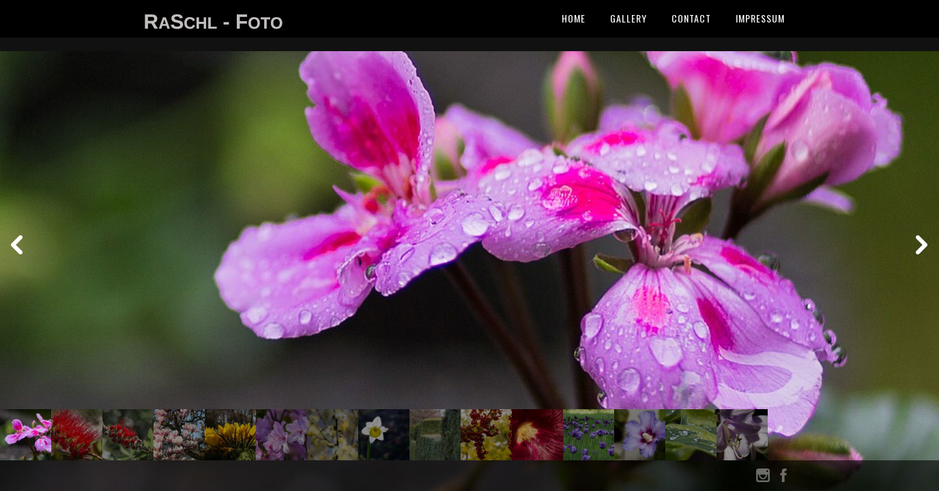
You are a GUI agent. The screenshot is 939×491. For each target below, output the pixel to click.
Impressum (760, 18)
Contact (691, 18)
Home (574, 18)
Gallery (628, 18)
